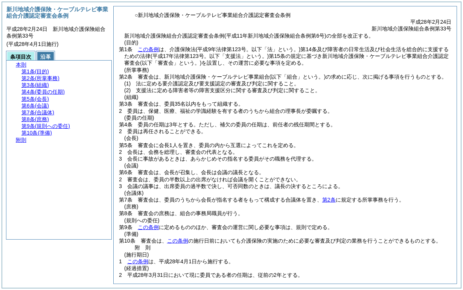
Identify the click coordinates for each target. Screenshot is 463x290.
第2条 (329, 200)
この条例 (148, 49)
